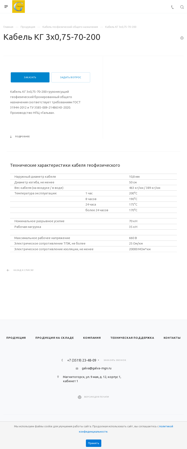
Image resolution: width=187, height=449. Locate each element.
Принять (93, 443)
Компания (92, 337)
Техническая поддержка (132, 337)
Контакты (172, 337)
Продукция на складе (54, 337)
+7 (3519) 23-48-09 (81, 360)
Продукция (16, 337)
